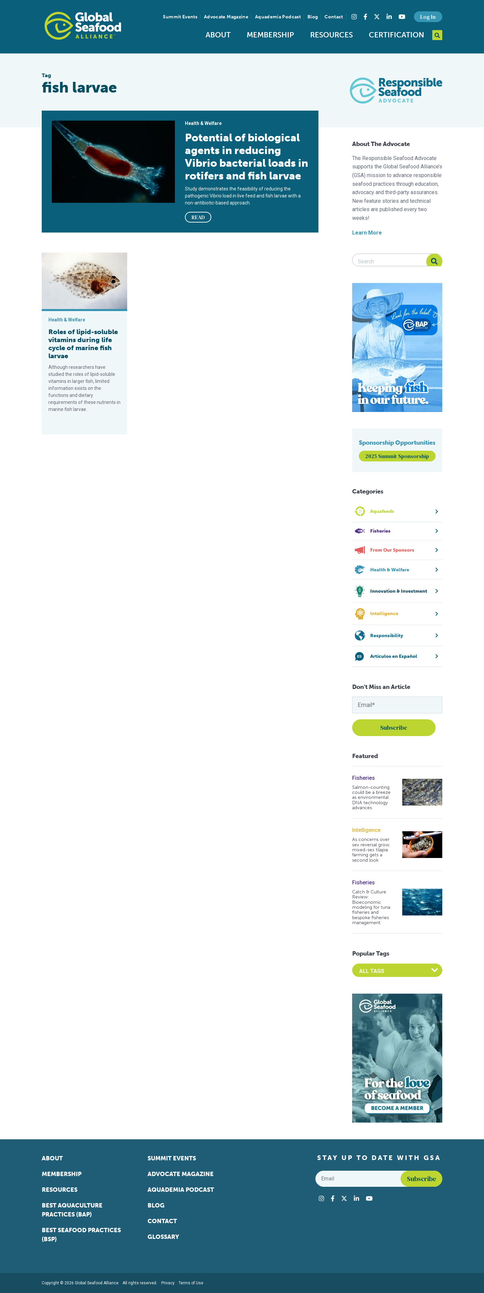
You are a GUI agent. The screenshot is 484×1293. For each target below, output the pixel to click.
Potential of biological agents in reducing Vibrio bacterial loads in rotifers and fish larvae (246, 156)
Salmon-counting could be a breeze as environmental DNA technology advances (371, 798)
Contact (333, 17)
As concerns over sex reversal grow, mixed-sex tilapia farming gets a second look (371, 850)
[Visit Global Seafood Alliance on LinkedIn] (389, 16)
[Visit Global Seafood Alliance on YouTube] (402, 16)
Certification (396, 34)
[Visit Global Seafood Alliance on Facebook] (365, 16)
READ (198, 217)
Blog (312, 17)
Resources (331, 34)
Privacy (168, 1283)
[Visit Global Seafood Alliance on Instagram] (354, 16)
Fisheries (363, 778)
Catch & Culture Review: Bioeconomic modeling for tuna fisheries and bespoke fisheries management (371, 907)
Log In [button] (428, 16)
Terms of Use (191, 1283)
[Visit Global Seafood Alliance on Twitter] (377, 16)
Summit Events (180, 17)
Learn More (367, 233)
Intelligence (366, 830)
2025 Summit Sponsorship (397, 456)
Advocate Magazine (226, 17)
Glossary (163, 1237)
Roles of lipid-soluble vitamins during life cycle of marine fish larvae (83, 344)
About (218, 34)
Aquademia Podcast (278, 17)
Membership (270, 34)
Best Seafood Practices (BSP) (81, 1235)
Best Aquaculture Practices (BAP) (72, 1210)
